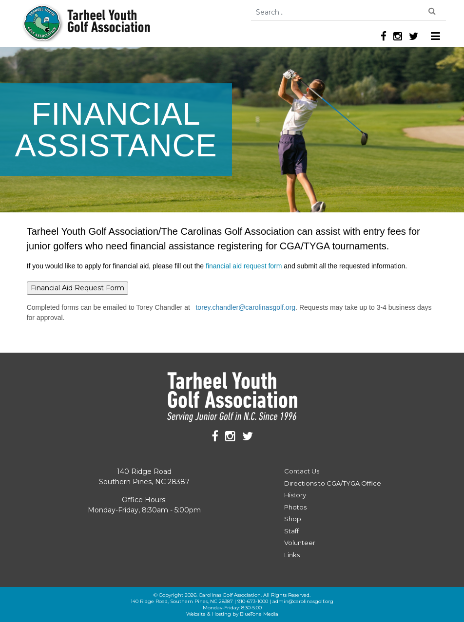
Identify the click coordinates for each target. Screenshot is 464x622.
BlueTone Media (259, 614)
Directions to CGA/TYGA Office (332, 483)
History (295, 495)
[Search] (348, 12)
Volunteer (299, 543)
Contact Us (301, 471)
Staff (291, 531)
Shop (292, 519)
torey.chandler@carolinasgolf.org (245, 307)
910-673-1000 (252, 601)
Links (292, 555)
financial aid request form (245, 266)
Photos (295, 507)
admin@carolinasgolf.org (302, 601)
